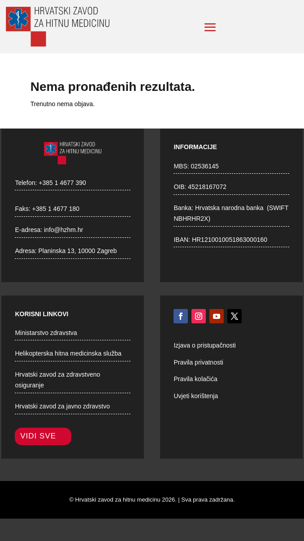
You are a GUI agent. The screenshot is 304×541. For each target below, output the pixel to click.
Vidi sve (38, 436)
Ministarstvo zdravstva (46, 332)
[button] (210, 27)
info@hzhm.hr (63, 229)
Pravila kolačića (195, 378)
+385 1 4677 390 (62, 182)
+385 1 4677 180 (56, 208)
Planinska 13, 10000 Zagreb (78, 250)
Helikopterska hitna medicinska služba (68, 353)
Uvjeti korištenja (196, 395)
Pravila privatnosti (198, 362)
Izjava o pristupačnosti (205, 345)
